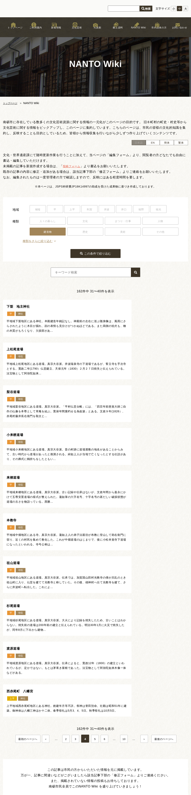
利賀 (94, 209)
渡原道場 (14, 506)
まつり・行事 (123, 221)
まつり (64, 740)
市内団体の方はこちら (167, 701)
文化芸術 (75, 31)
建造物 (47, 232)
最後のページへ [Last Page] (166, 566)
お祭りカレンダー (107, 726)
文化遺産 (101, 736)
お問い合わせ (177, 31)
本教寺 (108, 407)
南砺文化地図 (104, 722)
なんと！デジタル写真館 (112, 741)
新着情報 (54, 31)
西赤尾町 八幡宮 (117, 506)
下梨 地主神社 (20, 307)
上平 (75, 209)
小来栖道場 (111, 357)
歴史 (85, 232)
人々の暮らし (47, 221)
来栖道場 (14, 407)
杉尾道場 (109, 456)
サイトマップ (144, 736)
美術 (123, 232)
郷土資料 (116, 31)
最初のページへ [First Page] (26, 566)
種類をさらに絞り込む (45, 241)
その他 (160, 232)
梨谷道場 (14, 357)
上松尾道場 (111, 307)
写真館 (95, 31)
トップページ (13, 31)
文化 (85, 221)
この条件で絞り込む (98, 253)
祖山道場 (14, 456)
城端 (38, 209)
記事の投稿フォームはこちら (93, 628)
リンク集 (142, 722)
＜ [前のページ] (44, 566)
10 (125, 566)
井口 (131, 209)
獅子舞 (64, 733)
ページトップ (99, 670)
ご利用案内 (33, 31)
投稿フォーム (73, 166)
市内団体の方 (157, 31)
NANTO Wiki (136, 31)
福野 (150, 209)
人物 (160, 221)
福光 (168, 209)
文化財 (64, 727)
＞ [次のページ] (146, 566)
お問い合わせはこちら (167, 692)
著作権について (146, 726)
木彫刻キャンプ (70, 746)
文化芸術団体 (68, 752)
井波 (112, 209)
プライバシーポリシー (150, 731)
